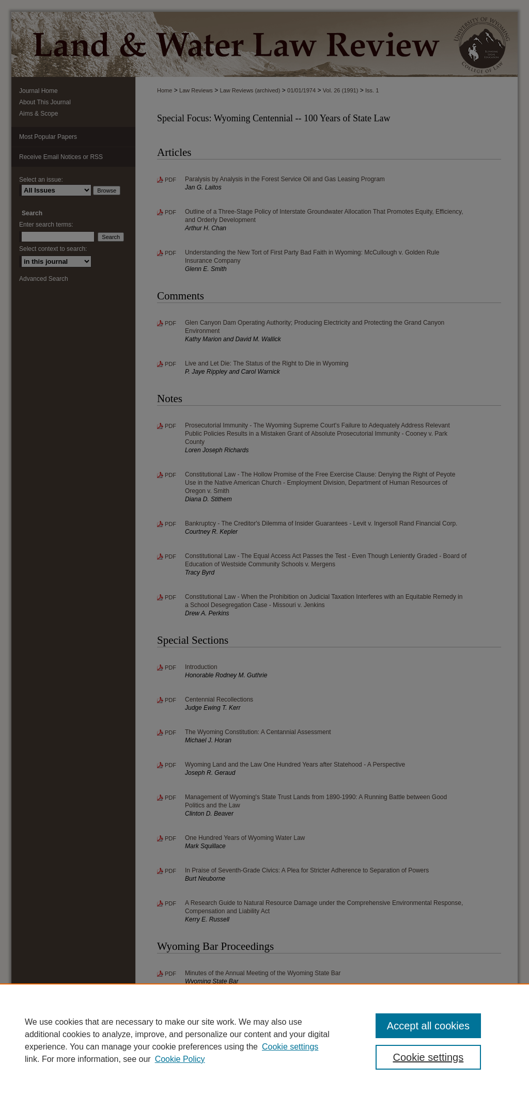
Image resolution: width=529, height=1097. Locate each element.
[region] (264, 1040)
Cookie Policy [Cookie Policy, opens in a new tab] (180, 1059)
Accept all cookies (428, 1025)
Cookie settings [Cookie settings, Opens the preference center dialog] (428, 1057)
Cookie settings (290, 1046)
